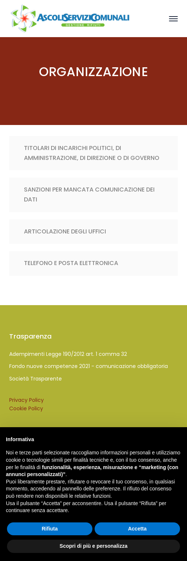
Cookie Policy (26, 408)
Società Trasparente (35, 378)
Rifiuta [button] (50, 529)
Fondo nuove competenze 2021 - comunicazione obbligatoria (88, 366)
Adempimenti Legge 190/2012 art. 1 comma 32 (68, 354)
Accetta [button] (137, 529)
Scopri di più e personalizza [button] (93, 546)
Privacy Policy (26, 400)
